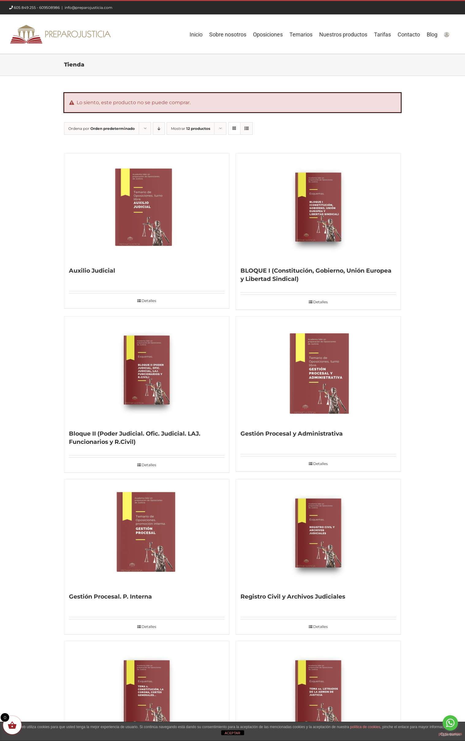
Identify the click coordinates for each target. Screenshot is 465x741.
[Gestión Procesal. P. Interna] (146, 533)
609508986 (49, 7)
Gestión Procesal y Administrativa (291, 433)
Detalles (149, 300)
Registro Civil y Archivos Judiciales (292, 596)
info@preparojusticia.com (88, 7)
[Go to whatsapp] (450, 723)
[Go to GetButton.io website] (450, 735)
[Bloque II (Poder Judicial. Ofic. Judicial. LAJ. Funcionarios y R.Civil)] (146, 370)
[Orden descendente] (159, 128)
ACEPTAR (232, 733)
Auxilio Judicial (92, 270)
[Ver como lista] (246, 128)
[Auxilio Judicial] (146, 207)
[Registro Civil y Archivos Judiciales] (318, 533)
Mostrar (190, 128)
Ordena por (101, 128)
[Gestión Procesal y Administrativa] (318, 370)
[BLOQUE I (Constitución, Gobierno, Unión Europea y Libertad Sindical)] (318, 207)
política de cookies (365, 727)
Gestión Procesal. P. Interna (110, 596)
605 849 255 (25, 7)
